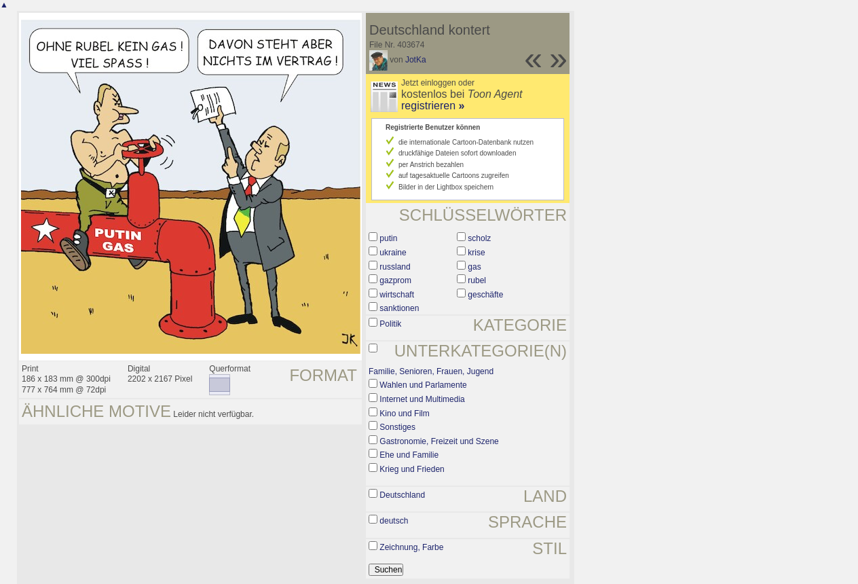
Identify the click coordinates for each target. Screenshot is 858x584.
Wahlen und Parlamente (422, 385)
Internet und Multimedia (421, 399)
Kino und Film (404, 413)
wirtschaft (396, 294)
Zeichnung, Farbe (411, 547)
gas (474, 267)
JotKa (415, 60)
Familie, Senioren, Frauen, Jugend (431, 371)
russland (394, 267)
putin (388, 238)
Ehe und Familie (409, 455)
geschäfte (485, 294)
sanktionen (399, 308)
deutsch (393, 521)
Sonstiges (397, 427)
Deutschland (402, 495)
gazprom (395, 280)
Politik (390, 324)
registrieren (432, 105)
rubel (477, 280)
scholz (479, 238)
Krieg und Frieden (411, 469)
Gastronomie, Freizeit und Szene (438, 441)
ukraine (392, 252)
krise (476, 252)
